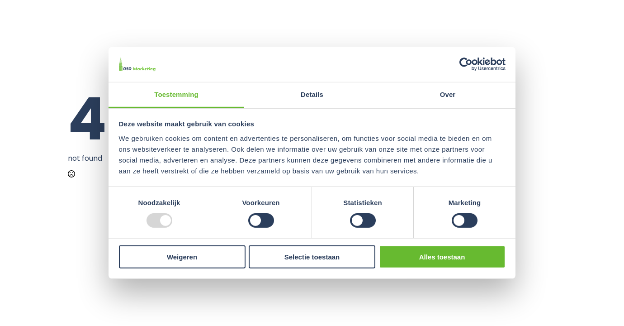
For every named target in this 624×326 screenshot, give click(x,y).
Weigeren (182, 256)
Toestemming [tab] (176, 94)
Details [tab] (312, 94)
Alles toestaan (442, 256)
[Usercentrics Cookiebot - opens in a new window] (466, 64)
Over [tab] (448, 94)
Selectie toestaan (312, 256)
